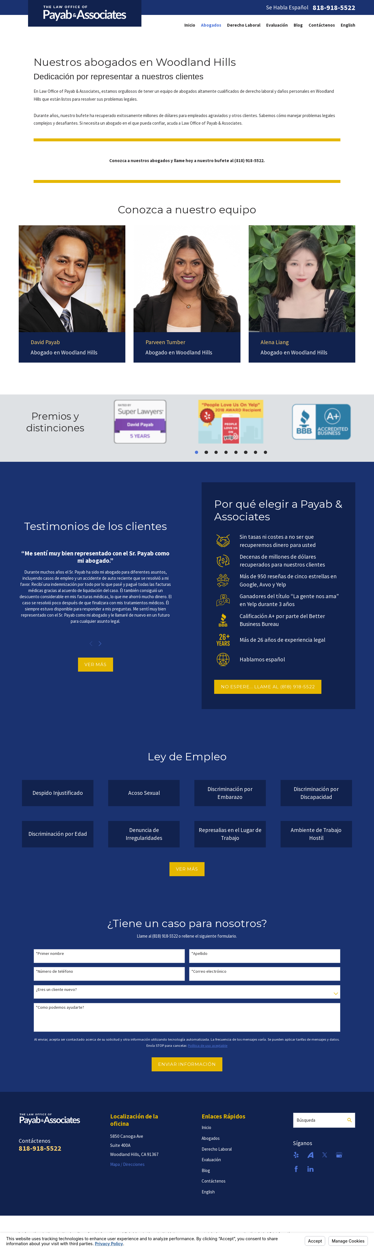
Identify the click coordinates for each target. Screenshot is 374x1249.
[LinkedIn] (310, 1169)
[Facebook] (296, 1169)
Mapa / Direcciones (127, 1164)
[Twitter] (325, 1155)
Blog (298, 25)
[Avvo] (310, 1155)
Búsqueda (306, 1120)
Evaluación (277, 25)
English (348, 25)
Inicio (189, 25)
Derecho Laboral (243, 25)
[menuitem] (189, 25)
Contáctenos (322, 25)
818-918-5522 (334, 7)
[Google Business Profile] (339, 1155)
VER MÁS (87, 664)
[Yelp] (296, 1155)
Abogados (211, 25)
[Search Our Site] (349, 1120)
